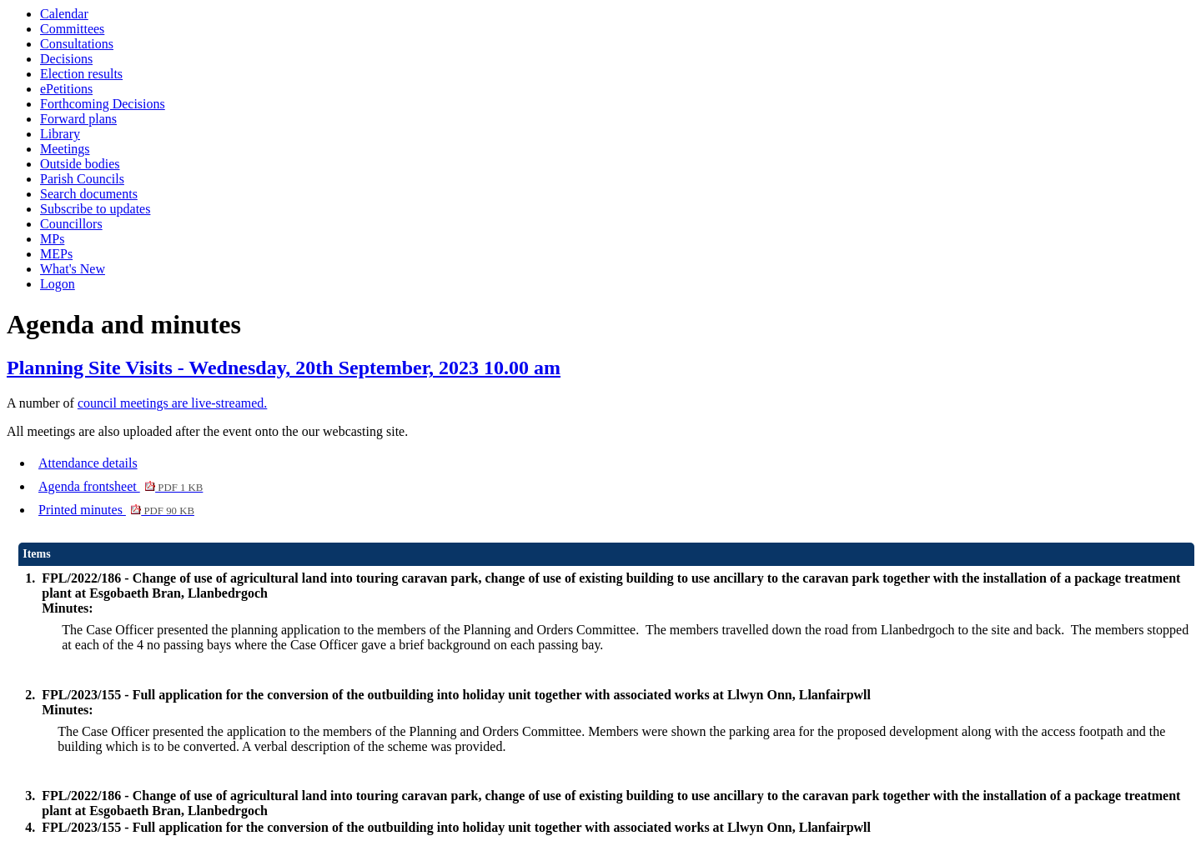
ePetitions (66, 89)
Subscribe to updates (95, 209)
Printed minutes (116, 510)
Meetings (65, 149)
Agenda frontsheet (120, 486)
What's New (72, 269)
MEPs (56, 254)
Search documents (89, 194)
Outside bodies (80, 164)
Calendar (64, 14)
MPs (52, 239)
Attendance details (88, 463)
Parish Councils (82, 179)
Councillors (71, 224)
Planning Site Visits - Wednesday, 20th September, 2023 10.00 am (283, 367)
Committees (72, 29)
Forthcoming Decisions (102, 104)
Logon (57, 284)
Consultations (76, 44)
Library (60, 134)
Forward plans (78, 119)
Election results (81, 74)
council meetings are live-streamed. (172, 403)
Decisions (66, 59)
